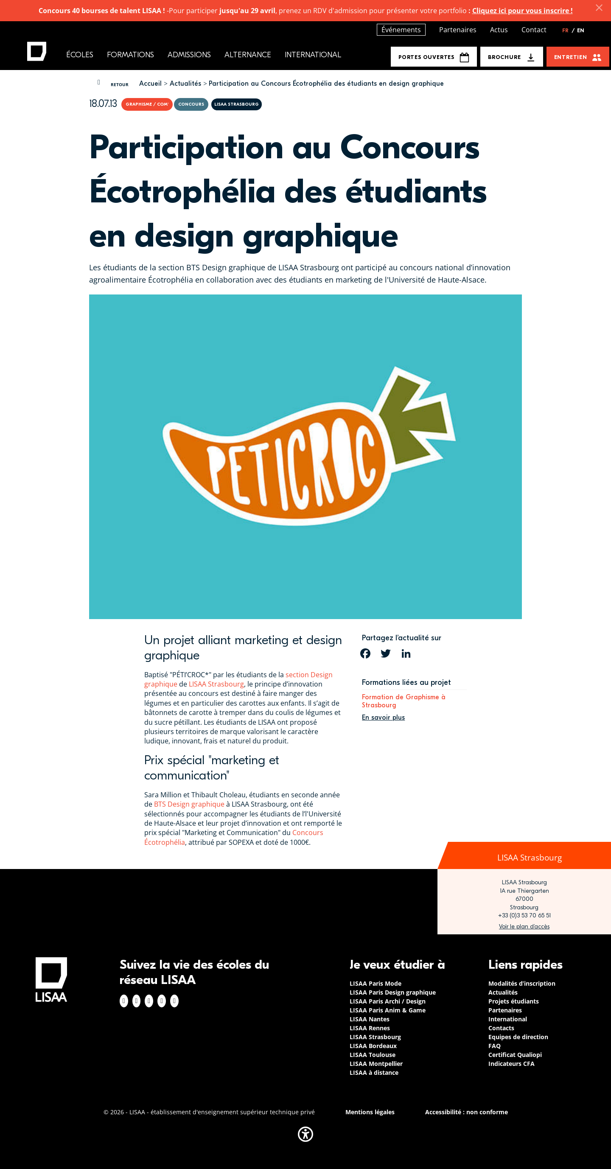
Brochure (504, 57)
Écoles (79, 54)
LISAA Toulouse (372, 1055)
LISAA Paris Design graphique (393, 992)
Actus (499, 29)
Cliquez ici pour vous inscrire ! (522, 10)
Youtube (174, 1001)
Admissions (189, 54)
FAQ (494, 1046)
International (313, 54)
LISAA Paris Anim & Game (388, 1010)
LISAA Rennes (370, 1028)
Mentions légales (370, 1112)
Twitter (161, 1001)
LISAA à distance (374, 1072)
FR (568, 31)
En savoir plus (383, 717)
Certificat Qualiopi (515, 1055)
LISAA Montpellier (376, 1064)
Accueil (150, 83)
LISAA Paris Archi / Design (388, 1001)
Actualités (185, 83)
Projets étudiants (513, 1001)
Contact (534, 29)
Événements (401, 29)
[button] (305, 1134)
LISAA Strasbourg (216, 684)
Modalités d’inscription (521, 983)
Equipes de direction (518, 1037)
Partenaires (457, 29)
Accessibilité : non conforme (466, 1112)
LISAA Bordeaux (373, 1046)
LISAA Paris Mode (375, 983)
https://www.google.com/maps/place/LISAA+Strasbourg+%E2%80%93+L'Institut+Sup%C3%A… (524, 926)
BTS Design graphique (189, 804)
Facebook (124, 1001)
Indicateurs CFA (511, 1064)
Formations (130, 54)
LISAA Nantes (370, 1019)
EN (580, 31)
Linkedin (149, 1001)
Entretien (570, 57)
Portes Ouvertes (433, 57)
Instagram (136, 1001)
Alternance (247, 54)
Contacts (501, 1028)
